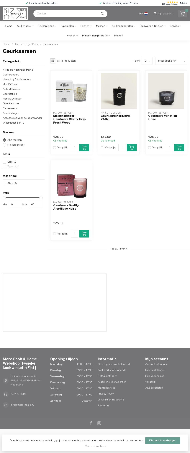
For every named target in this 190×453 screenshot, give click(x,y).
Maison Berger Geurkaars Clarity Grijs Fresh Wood (69, 119)
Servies (174, 26)
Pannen (85, 26)
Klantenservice (106, 388)
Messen (100, 26)
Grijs (12, 161)
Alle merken (14, 140)
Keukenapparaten (122, 26)
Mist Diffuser (10, 84)
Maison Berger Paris (95, 35)
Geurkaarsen (50, 44)
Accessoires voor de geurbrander (22, 118)
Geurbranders (11, 74)
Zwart (12, 166)
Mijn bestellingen (155, 370)
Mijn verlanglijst (154, 376)
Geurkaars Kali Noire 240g (115, 117)
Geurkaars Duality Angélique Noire (66, 207)
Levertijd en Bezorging (111, 399)
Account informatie (156, 364)
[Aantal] (74, 147)
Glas (12, 183)
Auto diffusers (11, 89)
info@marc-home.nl (22, 405)
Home (8, 26)
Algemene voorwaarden (112, 382)
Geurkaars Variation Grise (162, 117)
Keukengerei (24, 26)
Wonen (71, 35)
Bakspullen (67, 26)
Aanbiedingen (11, 113)
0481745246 (18, 394)
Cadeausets (10, 108)
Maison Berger (15, 144)
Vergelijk (62, 147)
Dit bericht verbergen (162, 440)
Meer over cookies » (95, 446)
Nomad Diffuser (12, 98)
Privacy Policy (106, 393)
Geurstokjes (10, 94)
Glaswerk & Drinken (151, 26)
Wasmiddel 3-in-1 (13, 122)
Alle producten (154, 388)
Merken (118, 35)
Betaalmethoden (107, 376)
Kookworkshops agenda (112, 370)
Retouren (103, 405)
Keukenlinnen (46, 26)
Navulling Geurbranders (17, 79)
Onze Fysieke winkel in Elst (114, 364)
